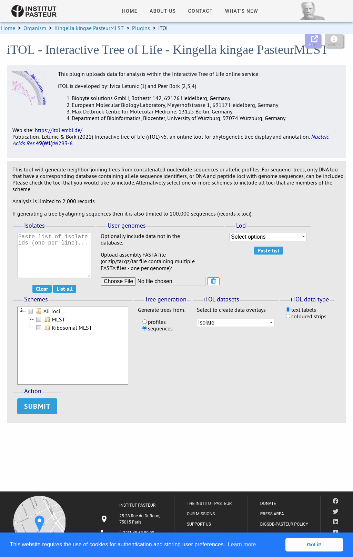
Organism (34, 27)
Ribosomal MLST (63, 328)
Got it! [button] (314, 544)
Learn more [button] (242, 544)
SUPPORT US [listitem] (199, 524)
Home (8, 27)
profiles (154, 321)
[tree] (72, 346)
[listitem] (131, 519)
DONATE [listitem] (268, 503)
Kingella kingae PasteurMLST (89, 27)
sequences (157, 328)
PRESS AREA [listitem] (272, 513)
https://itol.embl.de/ (58, 130)
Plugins (141, 27)
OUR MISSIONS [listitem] (201, 513)
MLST (49, 319)
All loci (43, 311)
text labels (301, 309)
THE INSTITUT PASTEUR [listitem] (209, 503)
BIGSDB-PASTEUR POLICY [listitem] (284, 524)
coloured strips (306, 316)
